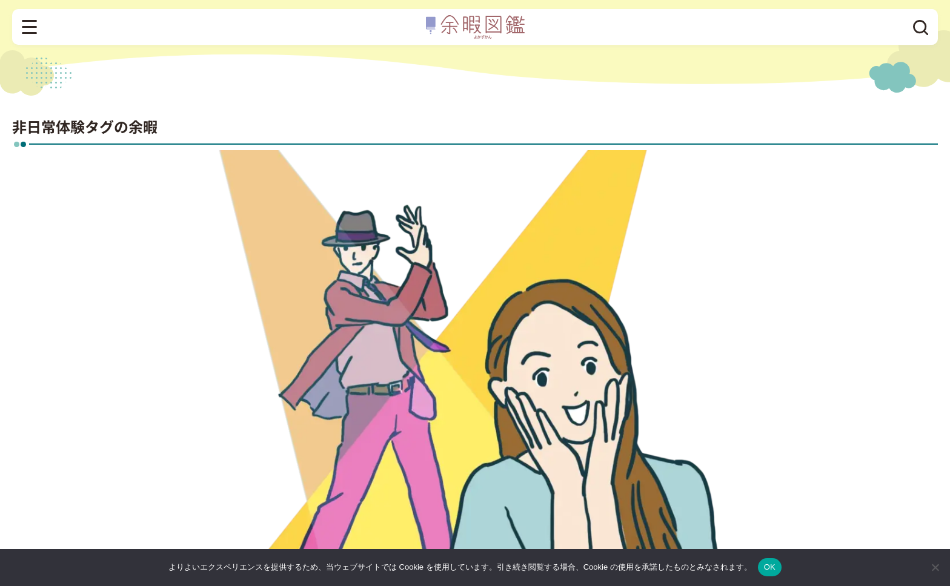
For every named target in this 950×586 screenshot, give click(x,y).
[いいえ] (935, 567)
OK (770, 566)
